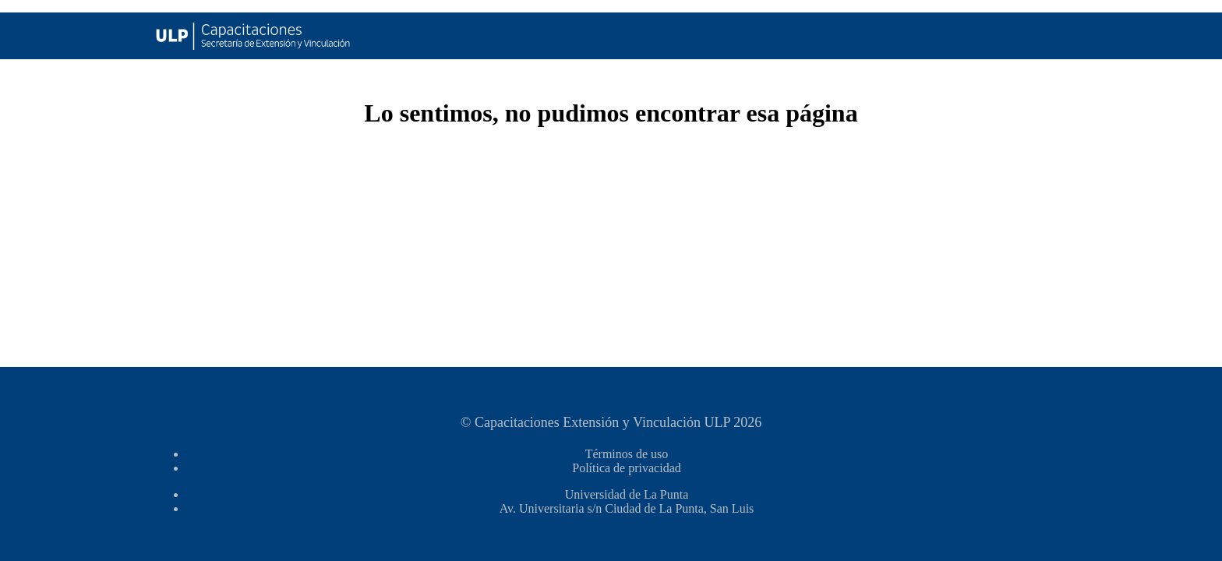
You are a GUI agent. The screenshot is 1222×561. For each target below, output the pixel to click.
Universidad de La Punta (627, 494)
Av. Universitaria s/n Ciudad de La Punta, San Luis (627, 508)
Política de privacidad (626, 468)
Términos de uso (627, 453)
